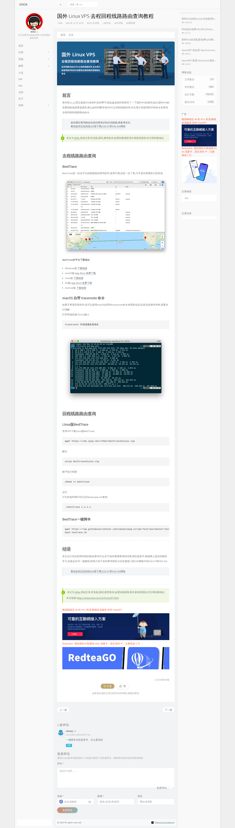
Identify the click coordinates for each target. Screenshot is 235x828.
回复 (69, 745)
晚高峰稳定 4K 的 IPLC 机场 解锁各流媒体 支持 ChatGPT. (92, 609)
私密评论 (162, 787)
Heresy (69, 731)
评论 (60, 763)
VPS (186, 198)
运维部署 (130, 23)
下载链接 (82, 268)
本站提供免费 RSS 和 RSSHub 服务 (200, 29)
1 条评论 (106, 23)
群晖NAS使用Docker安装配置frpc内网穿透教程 (207, 18)
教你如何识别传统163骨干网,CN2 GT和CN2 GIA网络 (98, 126)
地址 (140, 796)
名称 (60, 796)
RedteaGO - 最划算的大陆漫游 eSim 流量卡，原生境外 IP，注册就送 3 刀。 (102, 643)
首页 (63, 34)
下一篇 (168, 709)
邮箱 (100, 796)
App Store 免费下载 (85, 273)
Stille (60, 23)
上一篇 (63, 709)
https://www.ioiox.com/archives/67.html (98, 598)
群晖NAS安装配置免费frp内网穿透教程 (202, 39)
